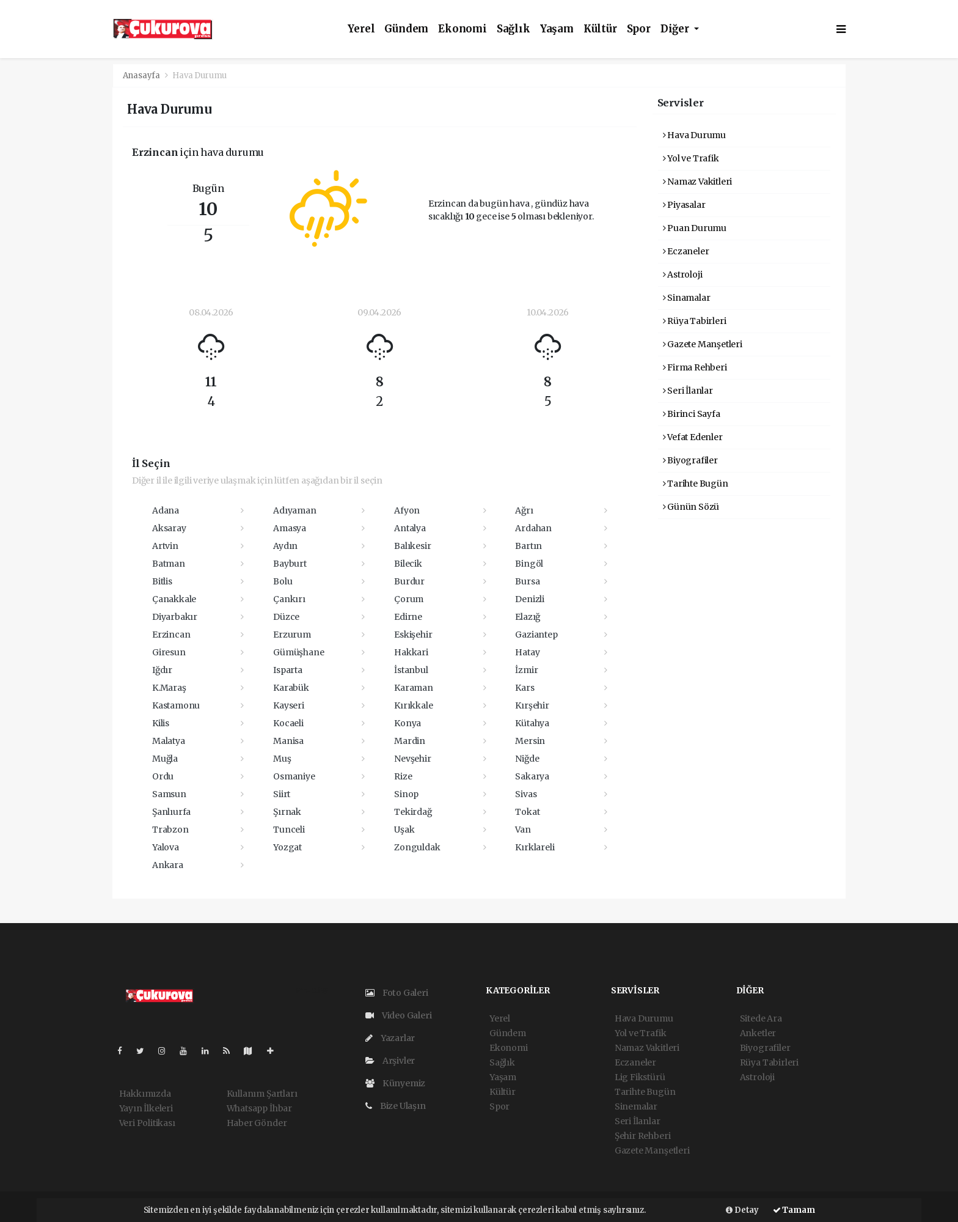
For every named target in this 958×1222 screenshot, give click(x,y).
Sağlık (513, 29)
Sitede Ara (761, 1018)
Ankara (167, 864)
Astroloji (683, 274)
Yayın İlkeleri (146, 1108)
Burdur (409, 581)
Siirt (281, 794)
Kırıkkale (413, 705)
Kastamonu (176, 705)
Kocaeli (288, 723)
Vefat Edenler (693, 437)
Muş (282, 758)
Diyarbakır (174, 616)
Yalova (165, 847)
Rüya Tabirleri (694, 320)
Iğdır (162, 669)
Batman (168, 563)
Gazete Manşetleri (702, 344)
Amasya (289, 528)
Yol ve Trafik (691, 158)
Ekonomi (462, 29)
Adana (165, 510)
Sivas (525, 794)
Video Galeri (398, 1015)
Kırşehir (532, 705)
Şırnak (287, 811)
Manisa (288, 740)
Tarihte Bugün (695, 483)
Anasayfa (142, 75)
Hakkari (411, 652)
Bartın (528, 545)
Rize (403, 776)
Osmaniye (294, 776)
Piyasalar (684, 204)
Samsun (169, 794)
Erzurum (292, 634)
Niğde (527, 758)
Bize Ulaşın (395, 1105)
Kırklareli (534, 847)
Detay (742, 1210)
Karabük (291, 687)
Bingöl (529, 563)
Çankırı (289, 599)
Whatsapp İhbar (259, 1108)
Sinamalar (687, 297)
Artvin (165, 545)
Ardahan (533, 528)
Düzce (286, 616)
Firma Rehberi (695, 367)
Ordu (163, 776)
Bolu (282, 581)
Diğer (676, 29)
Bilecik (408, 563)
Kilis (160, 723)
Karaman (413, 687)
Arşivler (390, 1060)
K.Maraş (169, 687)
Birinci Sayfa (691, 413)
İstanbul (411, 669)
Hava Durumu (199, 75)
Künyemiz (395, 1083)
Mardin (409, 740)
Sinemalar (636, 1106)
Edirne (408, 616)
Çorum (408, 599)
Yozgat (287, 847)
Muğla (165, 758)
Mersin (530, 740)
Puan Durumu (695, 228)
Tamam (794, 1210)
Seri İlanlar (688, 390)
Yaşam (557, 29)
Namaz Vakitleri (698, 181)
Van (522, 829)
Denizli (529, 599)
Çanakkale (174, 599)
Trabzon (170, 829)
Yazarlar (390, 1037)
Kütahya (532, 723)
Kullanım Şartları (262, 1093)
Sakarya (532, 776)
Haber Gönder (257, 1122)
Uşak (404, 829)
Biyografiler (690, 460)
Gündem (406, 29)
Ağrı (524, 510)
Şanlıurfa (171, 811)
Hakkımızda (145, 1093)
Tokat (527, 811)
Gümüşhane (298, 652)
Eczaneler (686, 251)
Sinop (406, 794)
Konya (407, 723)
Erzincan (171, 634)
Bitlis (162, 581)
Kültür (600, 29)
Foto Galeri (396, 992)
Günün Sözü (691, 506)
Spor (639, 29)
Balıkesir (412, 545)
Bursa (527, 581)
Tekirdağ (412, 811)
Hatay (527, 652)
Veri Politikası (147, 1122)
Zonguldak (417, 847)
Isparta (287, 669)
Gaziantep (536, 634)
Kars (524, 687)
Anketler (758, 1033)
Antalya (410, 528)
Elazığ (527, 616)
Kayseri (288, 705)
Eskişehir (413, 634)
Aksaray (169, 528)
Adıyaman (294, 510)
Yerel (361, 29)
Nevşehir (412, 758)
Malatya (168, 740)
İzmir (526, 669)
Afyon (407, 510)
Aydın (285, 545)
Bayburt (290, 563)
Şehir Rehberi (643, 1135)
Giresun (169, 652)
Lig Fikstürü (640, 1077)
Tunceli (289, 829)
